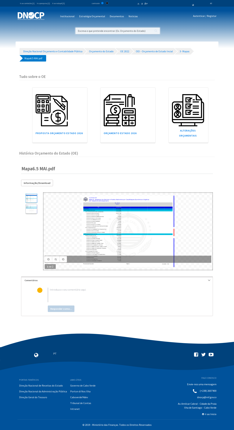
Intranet (75, 409)
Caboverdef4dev (79, 397)
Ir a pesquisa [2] (43, 3)
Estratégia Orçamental (92, 16)
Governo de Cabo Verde (83, 385)
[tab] (117, 280)
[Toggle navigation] (48, 16)
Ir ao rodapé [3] (58, 3)
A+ (146, 3)
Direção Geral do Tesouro (33, 397)
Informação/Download (37, 183)
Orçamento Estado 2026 (120, 133)
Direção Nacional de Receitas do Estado (41, 385)
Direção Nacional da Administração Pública (43, 391)
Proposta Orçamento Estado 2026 (59, 133)
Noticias (133, 16)
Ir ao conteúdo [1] (27, 3)
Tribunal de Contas (80, 403)
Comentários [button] (117, 280)
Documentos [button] (117, 16)
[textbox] (122, 295)
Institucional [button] (67, 16)
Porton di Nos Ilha (80, 391)
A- (139, 3)
